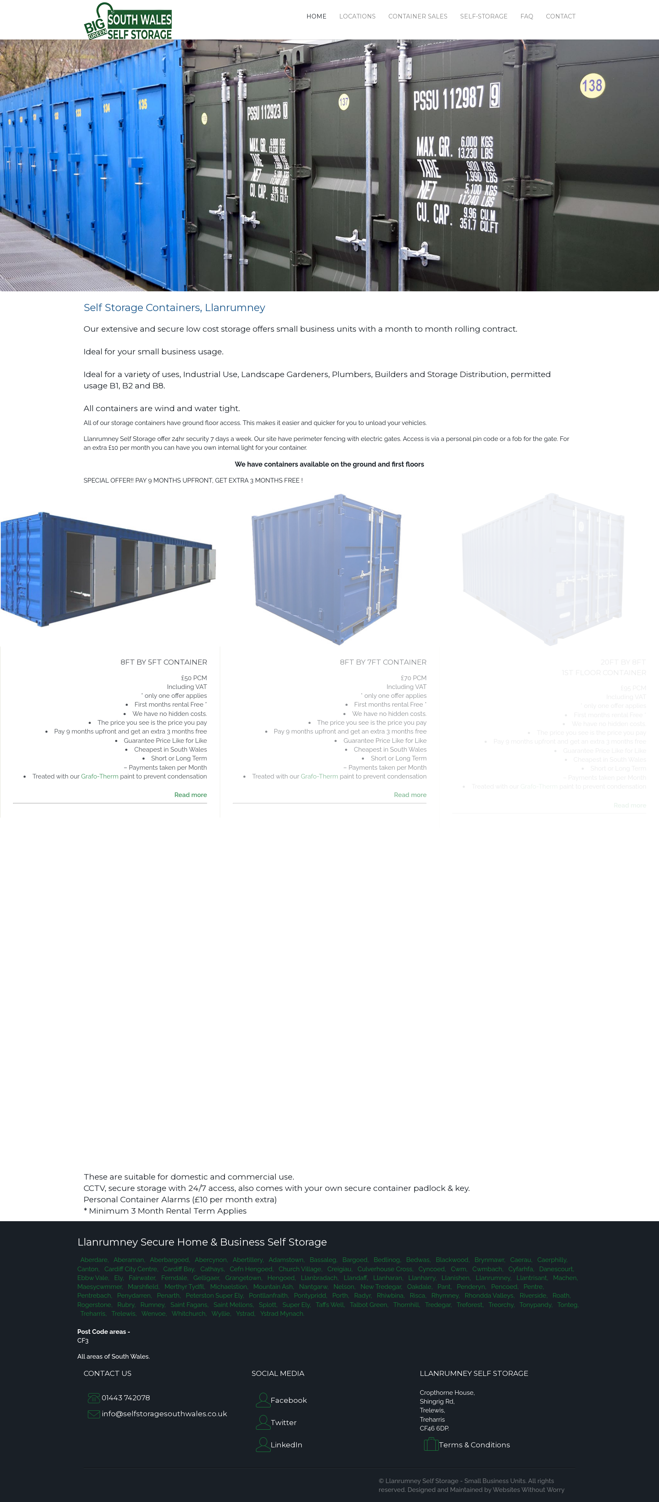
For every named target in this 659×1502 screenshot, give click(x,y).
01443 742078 (126, 1398)
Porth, (340, 1295)
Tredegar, (437, 1305)
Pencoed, (504, 1287)
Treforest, (469, 1305)
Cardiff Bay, (178, 1269)
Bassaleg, (322, 1260)
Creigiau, (339, 1269)
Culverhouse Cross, (384, 1269)
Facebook (289, 1400)
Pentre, (533, 1287)
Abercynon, (210, 1260)
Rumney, (152, 1305)
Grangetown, (243, 1278)
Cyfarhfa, (520, 1269)
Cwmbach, (487, 1269)
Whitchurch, (188, 1313)
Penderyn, (470, 1287)
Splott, (267, 1305)
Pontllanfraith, (268, 1295)
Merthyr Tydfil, (184, 1287)
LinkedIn (287, 1445)
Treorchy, (501, 1305)
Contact (560, 16)
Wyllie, (220, 1313)
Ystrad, (245, 1313)
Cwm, (458, 1269)
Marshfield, (143, 1287)
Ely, (118, 1278)
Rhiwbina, (390, 1295)
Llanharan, (387, 1278)
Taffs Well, (330, 1305)
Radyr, (362, 1295)
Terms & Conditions (474, 1445)
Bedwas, (417, 1260)
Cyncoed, (431, 1269)
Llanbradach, (319, 1278)
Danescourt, (556, 1269)
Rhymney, (444, 1295)
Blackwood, (451, 1260)
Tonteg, (566, 1305)
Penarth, (168, 1295)
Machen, (565, 1278)
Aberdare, (94, 1260)
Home (316, 16)
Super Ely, (296, 1305)
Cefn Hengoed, (251, 1269)
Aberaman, (129, 1260)
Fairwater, (142, 1278)
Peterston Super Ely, (214, 1295)
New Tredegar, (380, 1287)
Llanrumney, (492, 1278)
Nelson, (343, 1287)
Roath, (560, 1295)
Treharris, (92, 1313)
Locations (357, 16)
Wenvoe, (153, 1313)
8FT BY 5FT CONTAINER (164, 662)
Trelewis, (123, 1313)
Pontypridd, (310, 1295)
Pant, (443, 1287)
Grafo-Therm (100, 776)
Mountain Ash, (273, 1287)
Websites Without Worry (528, 1490)
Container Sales (418, 16)
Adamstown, (286, 1260)
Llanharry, (421, 1278)
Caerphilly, (551, 1260)
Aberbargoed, (169, 1260)
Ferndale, (174, 1278)
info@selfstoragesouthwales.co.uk (164, 1414)
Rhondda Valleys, (489, 1295)
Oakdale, (419, 1287)
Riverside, (533, 1295)
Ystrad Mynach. (280, 1313)
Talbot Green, (368, 1305)
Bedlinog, (387, 1260)
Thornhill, (406, 1305)
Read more (190, 795)
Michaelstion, (228, 1287)
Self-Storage (484, 16)
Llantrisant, (531, 1278)
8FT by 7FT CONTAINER (383, 662)
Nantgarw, (313, 1287)
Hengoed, (281, 1278)
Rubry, (125, 1305)
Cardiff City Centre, (130, 1269)
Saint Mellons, (233, 1305)
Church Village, (299, 1269)
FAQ (526, 16)
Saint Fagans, (188, 1305)
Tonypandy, (535, 1305)
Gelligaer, (206, 1278)
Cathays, (212, 1269)
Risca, (417, 1295)
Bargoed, (354, 1260)
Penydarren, (134, 1295)
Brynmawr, (489, 1260)
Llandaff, (355, 1278)
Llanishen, (455, 1278)
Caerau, (520, 1260)
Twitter (284, 1422)
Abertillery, (248, 1260)
